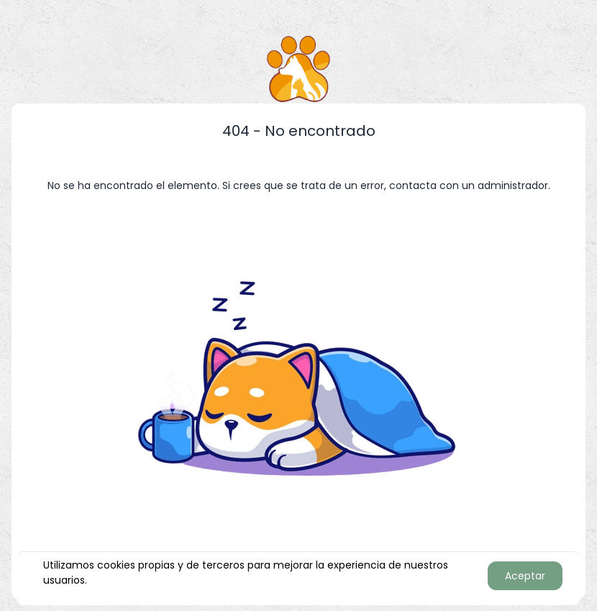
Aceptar (525, 576)
